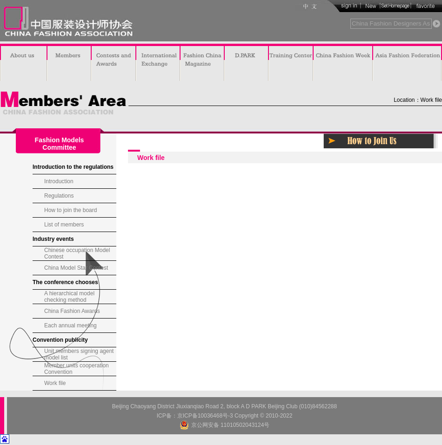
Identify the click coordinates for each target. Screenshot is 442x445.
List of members (64, 224)
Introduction (59, 181)
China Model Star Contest (76, 268)
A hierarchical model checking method (69, 296)
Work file (55, 383)
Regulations (59, 196)
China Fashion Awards (72, 311)
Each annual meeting (70, 325)
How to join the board (70, 210)
